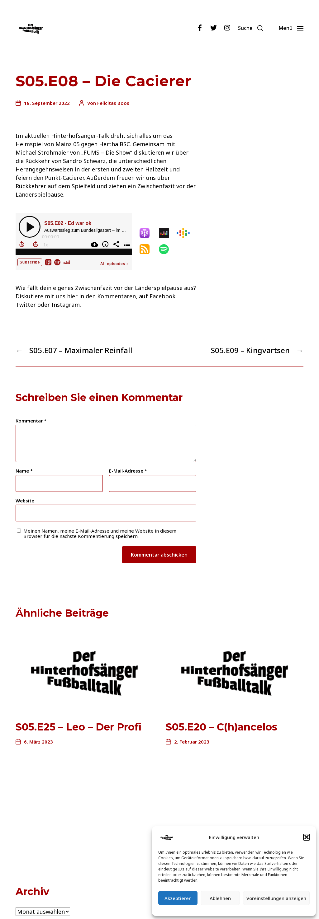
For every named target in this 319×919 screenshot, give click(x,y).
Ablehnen (220, 898)
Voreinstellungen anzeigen (276, 898)
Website (25, 500)
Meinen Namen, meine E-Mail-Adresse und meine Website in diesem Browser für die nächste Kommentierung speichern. (99, 533)
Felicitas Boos (113, 103)
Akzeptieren (178, 898)
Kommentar (31, 420)
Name (24, 470)
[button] (306, 837)
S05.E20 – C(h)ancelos (221, 727)
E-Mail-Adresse (128, 470)
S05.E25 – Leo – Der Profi (78, 727)
